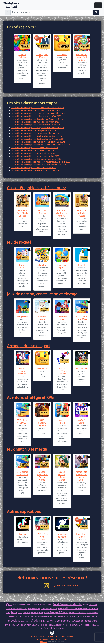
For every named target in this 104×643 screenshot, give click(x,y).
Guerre (63, 604)
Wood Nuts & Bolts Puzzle (81, 213)
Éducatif (48, 628)
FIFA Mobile (81, 368)
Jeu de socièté (18, 609)
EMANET (43, 642)
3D (97, 613)
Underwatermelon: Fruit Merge (81, 57)
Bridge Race (22, 316)
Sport (56, 604)
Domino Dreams (42, 212)
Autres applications (24, 511)
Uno (13, 605)
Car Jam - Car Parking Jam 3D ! (61, 213)
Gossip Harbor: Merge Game (61, 476)
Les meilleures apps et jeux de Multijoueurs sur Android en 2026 (37, 128)
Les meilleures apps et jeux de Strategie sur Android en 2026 (36, 159)
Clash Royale (62, 421)
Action (89, 608)
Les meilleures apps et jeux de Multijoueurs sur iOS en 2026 (35, 125)
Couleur (83, 613)
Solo (35, 617)
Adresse (71, 621)
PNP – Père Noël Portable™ (42, 537)
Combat (54, 609)
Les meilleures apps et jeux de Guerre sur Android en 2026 (35, 170)
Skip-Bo (42, 265)
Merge (75, 616)
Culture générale (30, 612)
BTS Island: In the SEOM (82, 318)
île (65, 609)
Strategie (46, 620)
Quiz (9, 604)
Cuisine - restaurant (53, 617)
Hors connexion (75, 608)
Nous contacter (42, 639)
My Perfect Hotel (62, 318)
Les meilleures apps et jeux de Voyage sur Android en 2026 (35, 133)
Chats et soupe (42, 318)
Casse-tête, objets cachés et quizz (36, 187)
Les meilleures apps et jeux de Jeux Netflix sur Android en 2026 (37, 108)
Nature (59, 625)
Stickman (21, 625)
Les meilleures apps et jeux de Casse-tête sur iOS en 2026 (35, 122)
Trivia (7, 625)
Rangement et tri (72, 612)
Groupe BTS (56, 612)
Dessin (49, 604)
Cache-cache (91, 613)
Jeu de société (19, 242)
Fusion (46, 625)
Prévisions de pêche (62, 535)
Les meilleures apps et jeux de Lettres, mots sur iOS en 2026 (36, 116)
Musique (85, 605)
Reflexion (35, 620)
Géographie (62, 620)
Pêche (61, 608)
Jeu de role (75, 604)
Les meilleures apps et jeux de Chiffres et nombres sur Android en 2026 (40, 145)
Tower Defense (85, 617)
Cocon (42, 605)
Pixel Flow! (62, 54)
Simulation (66, 616)
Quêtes (37, 609)
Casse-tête (25, 621)
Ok (96, 12)
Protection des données (58, 639)
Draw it (81, 265)
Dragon (27, 608)
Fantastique (58, 628)
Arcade (46, 613)
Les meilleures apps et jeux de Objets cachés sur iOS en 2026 (36, 136)
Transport (16, 612)
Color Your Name (36, 637)
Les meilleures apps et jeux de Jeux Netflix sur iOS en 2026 (35, 110)
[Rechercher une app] (51, 12)
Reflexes (77, 625)
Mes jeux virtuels (68, 637)
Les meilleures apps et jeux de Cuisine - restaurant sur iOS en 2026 (38, 165)
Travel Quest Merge (42, 55)
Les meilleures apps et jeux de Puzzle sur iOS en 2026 (33, 167)
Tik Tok (22, 534)
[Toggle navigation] (98, 5)
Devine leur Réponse (62, 266)
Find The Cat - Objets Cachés (22, 213)
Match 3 (17, 616)
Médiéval (94, 617)
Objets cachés (46, 609)
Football (10, 617)
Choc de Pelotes (22, 55)
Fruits (54, 621)
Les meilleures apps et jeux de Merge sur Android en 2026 (35, 156)
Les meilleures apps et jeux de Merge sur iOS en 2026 (33, 153)
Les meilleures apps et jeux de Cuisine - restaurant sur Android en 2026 (40, 162)
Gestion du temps (82, 620)
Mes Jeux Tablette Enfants (52, 637)
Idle (8, 620)
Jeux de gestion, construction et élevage (42, 293)
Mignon (53, 625)
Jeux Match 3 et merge (27, 449)
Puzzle (41, 613)
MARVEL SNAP (81, 421)
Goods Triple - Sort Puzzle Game (42, 476)
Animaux (38, 625)
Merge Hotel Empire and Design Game (81, 476)
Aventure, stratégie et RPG (30, 397)
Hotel (33, 609)
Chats (94, 620)
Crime (94, 625)
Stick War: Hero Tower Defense (61, 371)
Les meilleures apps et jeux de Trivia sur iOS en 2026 (32, 150)
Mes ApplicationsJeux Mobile (11, 5)
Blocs (89, 625)
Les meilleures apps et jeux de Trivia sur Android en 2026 (34, 148)
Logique (15, 620)
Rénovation (42, 617)
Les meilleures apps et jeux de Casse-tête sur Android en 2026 (37, 119)
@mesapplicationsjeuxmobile (66, 585)
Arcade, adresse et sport (28, 345)
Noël (65, 625)
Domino (30, 625)
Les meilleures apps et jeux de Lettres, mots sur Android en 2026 (38, 113)
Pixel (71, 624)
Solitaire (14, 625)
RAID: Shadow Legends (42, 423)
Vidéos (83, 625)
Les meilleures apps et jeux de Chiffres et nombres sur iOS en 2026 (38, 142)
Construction (27, 616)
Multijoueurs (25, 605)
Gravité (18, 605)
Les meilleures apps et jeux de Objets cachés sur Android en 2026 (38, 139)
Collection (35, 604)
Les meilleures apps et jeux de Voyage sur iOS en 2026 (33, 130)
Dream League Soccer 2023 (22, 371)
